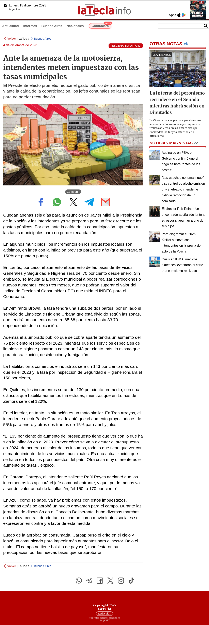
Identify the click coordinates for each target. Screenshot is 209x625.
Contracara (101, 25)
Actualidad (10, 26)
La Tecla (23, 38)
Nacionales (75, 26)
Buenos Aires (51, 26)
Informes (30, 26)
